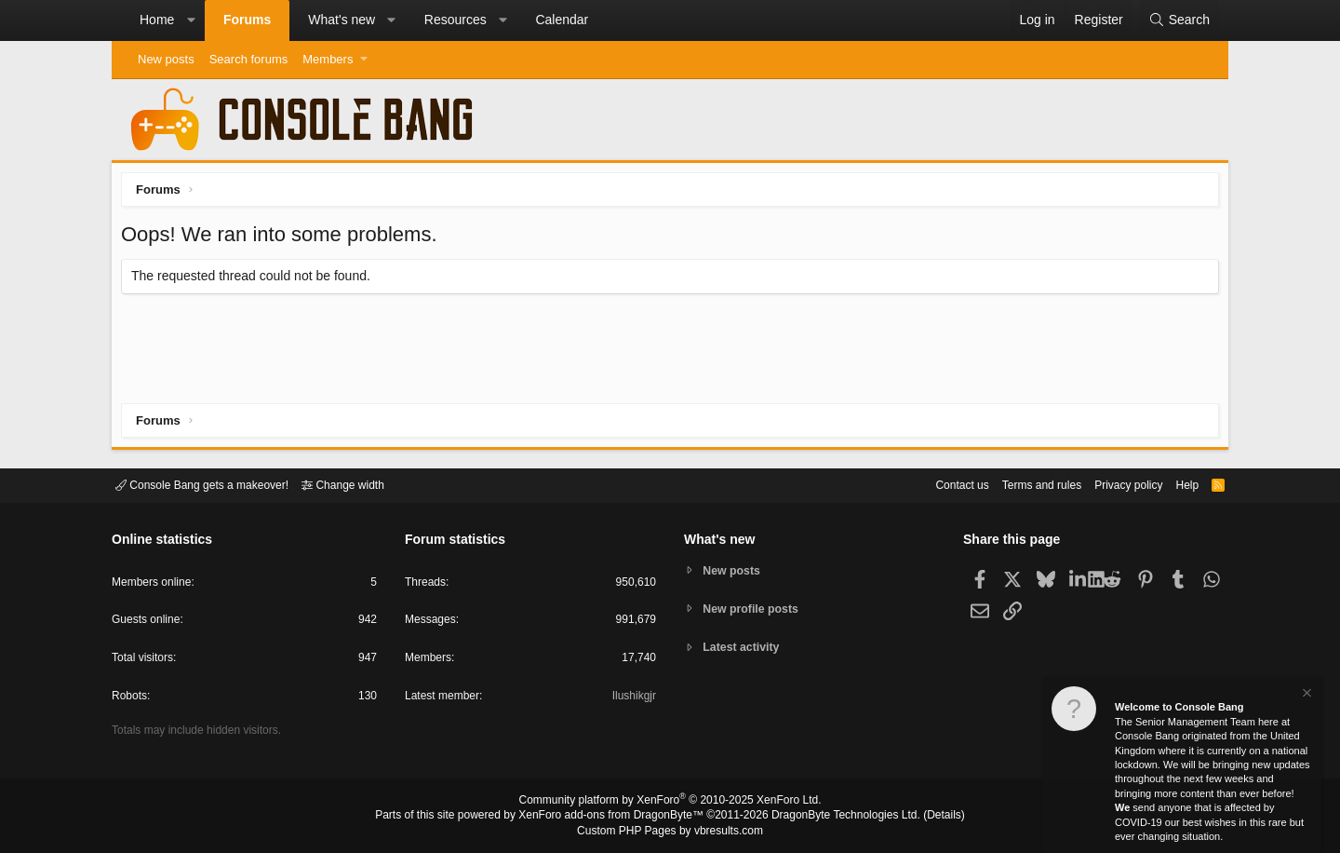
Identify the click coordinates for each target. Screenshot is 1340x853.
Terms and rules (1019, 484)
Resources (455, 19)
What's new (341, 19)
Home (157, 19)
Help (1175, 484)
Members (327, 59)
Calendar (561, 19)
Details (921, 816)
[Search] (1179, 20)
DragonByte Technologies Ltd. (831, 816)
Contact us (933, 484)
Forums (247, 19)
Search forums (248, 59)
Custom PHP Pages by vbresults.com (669, 831)
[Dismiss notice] (1305, 695)
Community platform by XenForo (670, 802)
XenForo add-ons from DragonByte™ (616, 816)
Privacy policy (1112, 484)
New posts (166, 59)
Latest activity (744, 649)
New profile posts (754, 609)
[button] (191, 20)
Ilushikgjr (632, 699)
